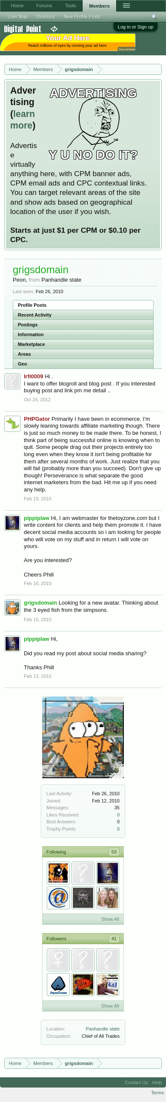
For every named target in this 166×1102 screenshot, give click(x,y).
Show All (110, 919)
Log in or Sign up (135, 26)
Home (17, 5)
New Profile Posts (82, 16)
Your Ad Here (127, 49)
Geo (22, 363)
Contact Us (136, 1082)
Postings (27, 324)
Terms (157, 1092)
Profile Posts (32, 305)
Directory (46, 16)
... (111, 16)
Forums (44, 5)
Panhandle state (103, 1028)
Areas (24, 354)
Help (157, 1082)
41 (114, 938)
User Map (18, 16)
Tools (70, 5)
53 (114, 851)
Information (31, 334)
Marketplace (31, 344)
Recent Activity (35, 314)
